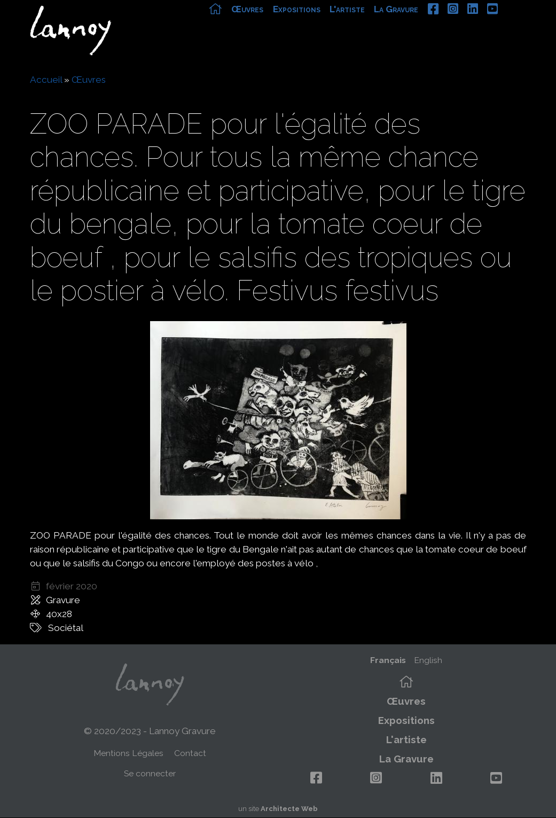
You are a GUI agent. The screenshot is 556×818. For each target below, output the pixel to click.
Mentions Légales (128, 753)
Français (388, 660)
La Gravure (420, 25)
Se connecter (150, 773)
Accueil (46, 79)
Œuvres (271, 25)
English (428, 660)
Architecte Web (289, 809)
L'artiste (370, 25)
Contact (190, 753)
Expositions (320, 25)
